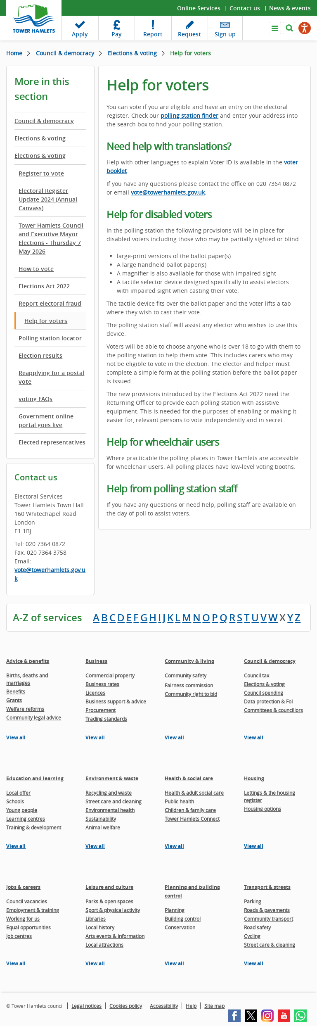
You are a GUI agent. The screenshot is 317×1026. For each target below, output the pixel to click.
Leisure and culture (109, 887)
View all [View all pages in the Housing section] (253, 846)
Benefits (15, 691)
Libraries (95, 918)
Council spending (263, 692)
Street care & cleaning (269, 944)
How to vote (36, 269)
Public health (179, 801)
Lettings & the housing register (269, 796)
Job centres (19, 936)
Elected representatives (52, 442)
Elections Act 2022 (44, 286)
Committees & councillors (273, 710)
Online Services (198, 8)
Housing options (262, 808)
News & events (290, 8)
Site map (214, 1005)
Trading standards (106, 718)
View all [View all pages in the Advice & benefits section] (16, 737)
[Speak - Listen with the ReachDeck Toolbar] (304, 28)
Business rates (102, 684)
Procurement (100, 710)
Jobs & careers (23, 887)
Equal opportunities (28, 927)
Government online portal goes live (46, 420)
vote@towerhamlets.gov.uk (49, 574)
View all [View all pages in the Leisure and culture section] (95, 963)
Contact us (244, 8)
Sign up (225, 34)
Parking (252, 901)
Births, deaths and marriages (27, 679)
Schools (15, 801)
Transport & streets (267, 887)
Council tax (256, 675)
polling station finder (189, 115)
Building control (183, 918)
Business (96, 661)
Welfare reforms (25, 708)
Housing (254, 778)
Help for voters (45, 321)
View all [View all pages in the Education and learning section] (16, 846)
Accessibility (164, 1005)
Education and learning (35, 778)
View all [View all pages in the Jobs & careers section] (16, 963)
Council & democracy (65, 53)
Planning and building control (192, 891)
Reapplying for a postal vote (51, 377)
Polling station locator (50, 338)
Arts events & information (114, 936)
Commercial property (110, 675)
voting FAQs (35, 399)
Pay (116, 34)
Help (191, 1005)
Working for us (23, 918)
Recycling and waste (108, 792)
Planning (175, 910)
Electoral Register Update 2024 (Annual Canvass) (48, 199)
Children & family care (190, 810)
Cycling (252, 936)
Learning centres (25, 818)
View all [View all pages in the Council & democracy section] (253, 737)
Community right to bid (191, 694)
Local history (99, 927)
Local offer (18, 792)
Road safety (257, 927)
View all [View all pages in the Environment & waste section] (95, 846)
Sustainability (100, 818)
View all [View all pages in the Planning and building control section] (174, 963)
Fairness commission (189, 685)
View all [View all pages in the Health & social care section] (174, 846)
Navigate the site (275, 28)
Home (14, 53)
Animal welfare (102, 827)
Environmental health (110, 810)
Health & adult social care (194, 792)
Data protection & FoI (268, 701)
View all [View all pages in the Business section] (95, 737)
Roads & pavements (267, 910)
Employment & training (32, 910)
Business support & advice (115, 701)
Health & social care (189, 778)
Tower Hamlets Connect (192, 818)
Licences (95, 692)
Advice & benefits (27, 661)
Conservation (180, 927)
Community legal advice (33, 717)
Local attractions (104, 944)
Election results (40, 355)
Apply (80, 34)
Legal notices (86, 1005)
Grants (14, 700)
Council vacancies (26, 901)
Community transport (268, 918)
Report (153, 34)
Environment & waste (111, 778)
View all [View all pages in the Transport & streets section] (253, 963)
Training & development (33, 827)
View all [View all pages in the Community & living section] (174, 737)
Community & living (189, 661)
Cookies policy (125, 1005)
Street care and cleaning (113, 801)
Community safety (185, 675)
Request (189, 34)
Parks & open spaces (109, 901)
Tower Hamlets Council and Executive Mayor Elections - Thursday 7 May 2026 (51, 238)
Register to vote (41, 173)
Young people (21, 810)
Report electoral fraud (50, 303)
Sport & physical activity (112, 910)
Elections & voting (132, 53)
